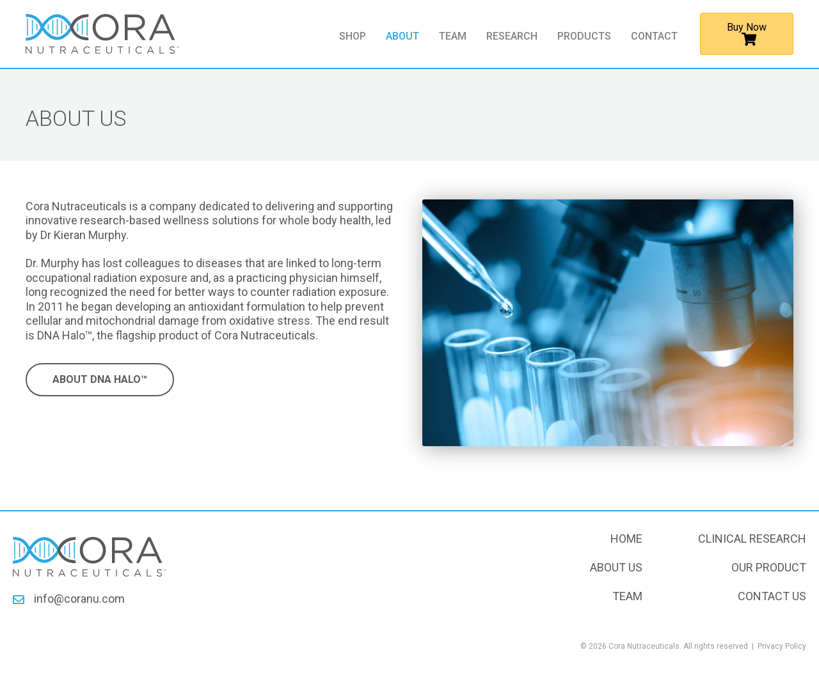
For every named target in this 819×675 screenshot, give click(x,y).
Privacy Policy (782, 646)
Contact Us (772, 596)
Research (511, 36)
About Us (616, 567)
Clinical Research (752, 538)
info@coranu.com (79, 598)
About (402, 36)
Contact (654, 36)
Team (452, 36)
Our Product (768, 567)
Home (626, 538)
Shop (352, 36)
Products (584, 36)
